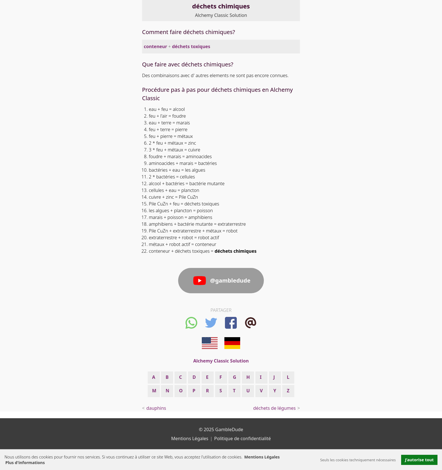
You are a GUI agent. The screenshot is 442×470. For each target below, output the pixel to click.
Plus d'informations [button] (25, 462)
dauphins (156, 408)
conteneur (155, 46)
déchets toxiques (191, 46)
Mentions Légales (262, 457)
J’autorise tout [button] (419, 459)
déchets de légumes (274, 408)
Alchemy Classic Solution (221, 15)
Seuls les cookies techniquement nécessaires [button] (358, 459)
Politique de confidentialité (242, 438)
